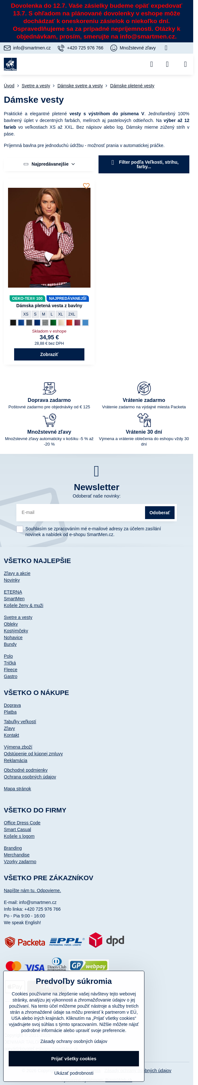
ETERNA (13, 592)
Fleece (10, 669)
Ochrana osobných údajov (30, 776)
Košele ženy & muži (23, 605)
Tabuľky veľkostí (20, 721)
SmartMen (14, 598)
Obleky (11, 624)
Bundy (10, 644)
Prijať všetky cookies (74, 1058)
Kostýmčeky (16, 630)
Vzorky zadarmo (20, 861)
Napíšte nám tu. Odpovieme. (32, 890)
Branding (13, 848)
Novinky (12, 580)
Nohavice (13, 637)
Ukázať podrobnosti (73, 1073)
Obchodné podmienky (25, 770)
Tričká (10, 662)
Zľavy (9, 728)
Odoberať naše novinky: (96, 496)
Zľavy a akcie (17, 573)
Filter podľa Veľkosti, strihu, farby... (144, 164)
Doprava (12, 705)
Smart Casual (17, 829)
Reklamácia (15, 760)
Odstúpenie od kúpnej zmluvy (33, 753)
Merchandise (17, 854)
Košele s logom (19, 836)
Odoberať (160, 512)
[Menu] (185, 64)
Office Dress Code (22, 822)
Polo (8, 656)
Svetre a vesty (18, 617)
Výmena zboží (18, 747)
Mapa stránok (17, 788)
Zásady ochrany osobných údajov (74, 1041)
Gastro (10, 676)
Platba (10, 712)
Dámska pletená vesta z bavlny (49, 305)
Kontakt (11, 735)
